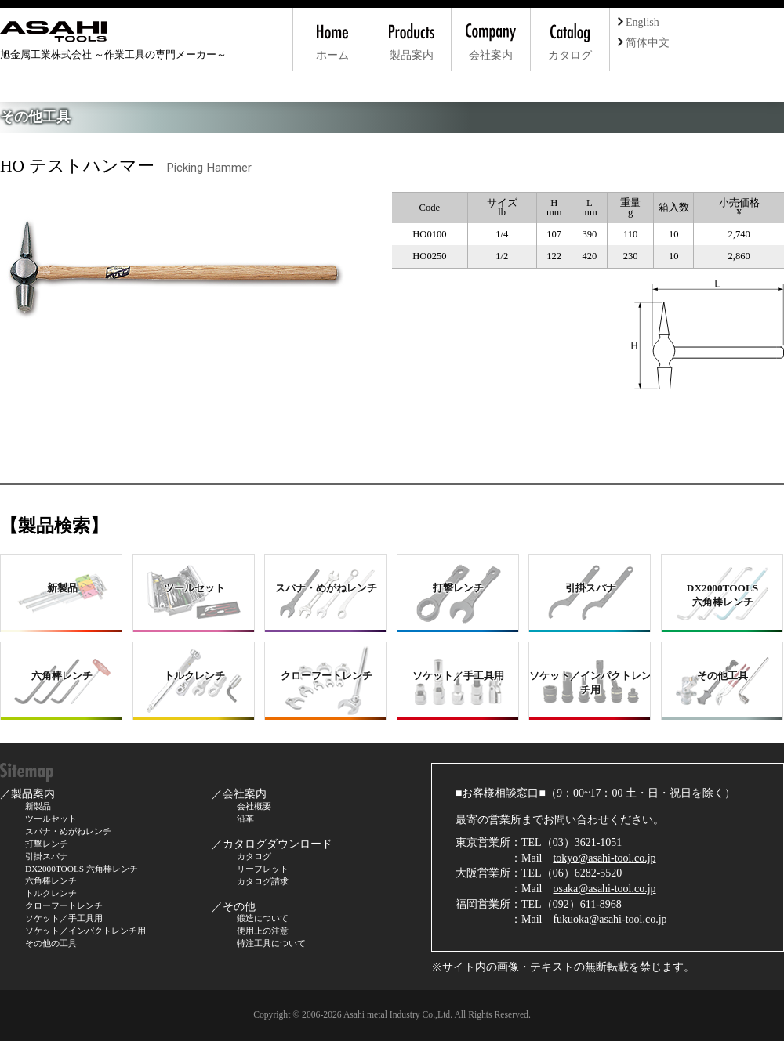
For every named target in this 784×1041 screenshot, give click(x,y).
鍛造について (263, 918)
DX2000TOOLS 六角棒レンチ (81, 868)
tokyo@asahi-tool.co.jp (604, 858)
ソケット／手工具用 (64, 918)
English (638, 22)
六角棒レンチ (51, 880)
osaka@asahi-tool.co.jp (604, 889)
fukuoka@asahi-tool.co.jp (609, 919)
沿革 (245, 818)
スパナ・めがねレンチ (68, 831)
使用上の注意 (263, 930)
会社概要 (254, 806)
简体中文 (644, 43)
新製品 (38, 806)
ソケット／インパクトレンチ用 (85, 930)
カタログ (254, 856)
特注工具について (271, 943)
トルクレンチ (51, 893)
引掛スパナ (46, 856)
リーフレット (263, 868)
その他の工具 (51, 943)
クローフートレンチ (64, 905)
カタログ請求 (263, 881)
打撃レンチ (46, 843)
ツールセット (51, 818)
